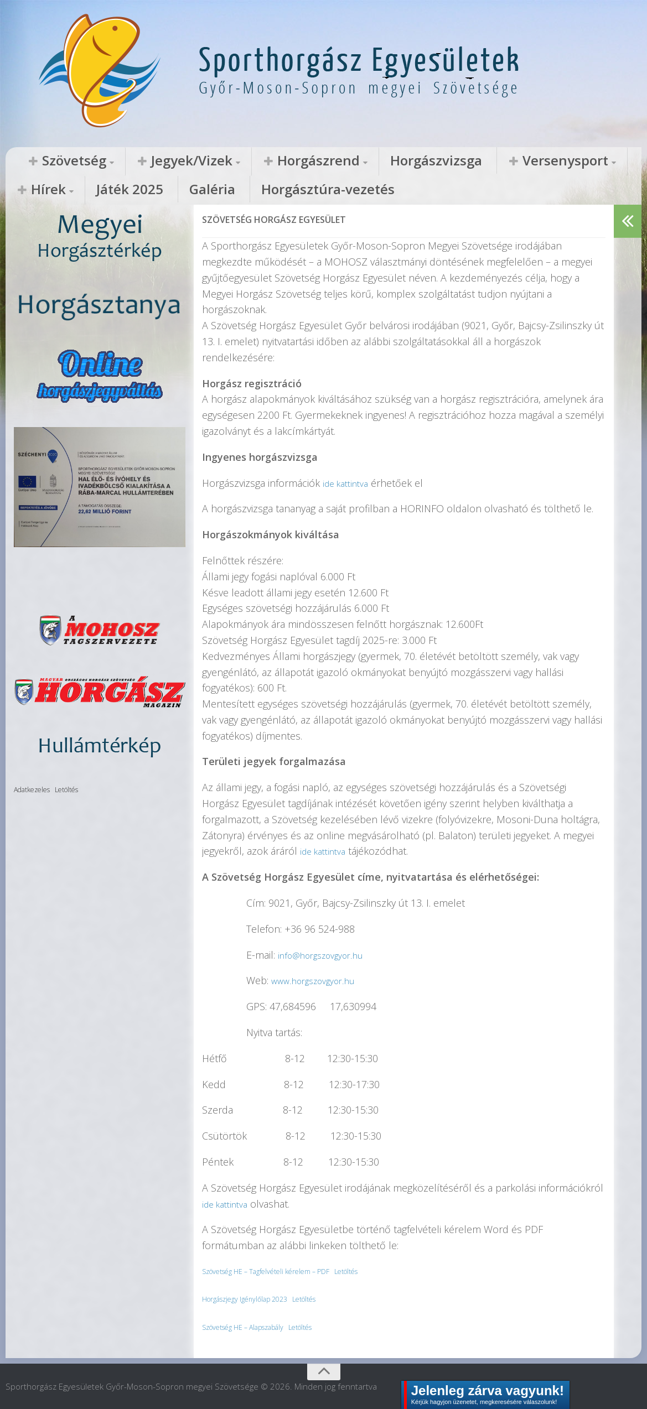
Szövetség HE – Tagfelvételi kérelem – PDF (279, 1270)
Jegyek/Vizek (145, 161)
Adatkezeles (32, 789)
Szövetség (58, 161)
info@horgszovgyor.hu (328, 954)
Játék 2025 (560, 161)
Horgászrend (240, 161)
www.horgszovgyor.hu (320, 979)
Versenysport (421, 161)
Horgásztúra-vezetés (112, 190)
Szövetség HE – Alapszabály (253, 1326)
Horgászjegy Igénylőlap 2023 (253, 1298)
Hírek (500, 161)
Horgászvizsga (328, 161)
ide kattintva (349, 482)
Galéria (30, 190)
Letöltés (378, 1270)
